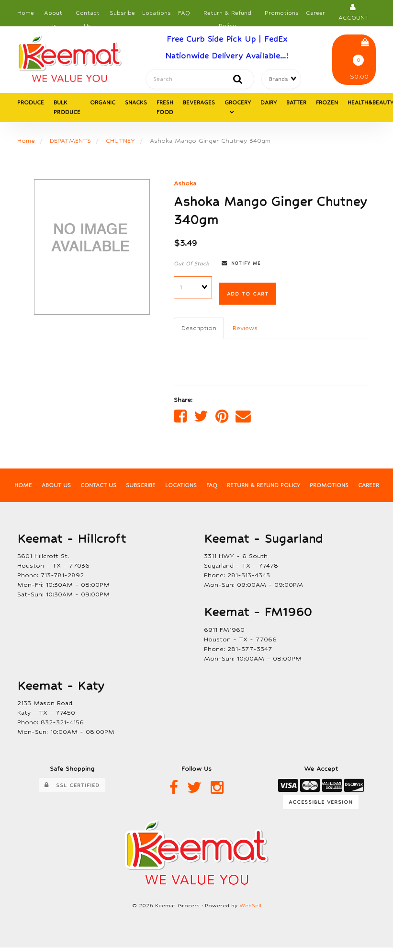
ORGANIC (102, 103)
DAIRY (268, 103)
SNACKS (136, 103)
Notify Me (241, 263)
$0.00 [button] (359, 59)
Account (353, 12)
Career (315, 13)
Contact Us (88, 16)
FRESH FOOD (165, 108)
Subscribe (140, 485)
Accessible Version (321, 802)
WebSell (250, 906)
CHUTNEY (120, 141)
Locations (156, 13)
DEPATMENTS (70, 141)
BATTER (296, 103)
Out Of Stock (191, 263)
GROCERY (238, 103)
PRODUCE (30, 103)
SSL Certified (72, 786)
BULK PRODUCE (67, 108)
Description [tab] (198, 327)
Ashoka (185, 183)
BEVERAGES (199, 103)
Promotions (282, 13)
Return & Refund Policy (227, 16)
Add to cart (248, 294)
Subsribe (122, 13)
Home (25, 13)
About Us (53, 16)
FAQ (184, 13)
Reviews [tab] (245, 327)
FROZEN (327, 103)
